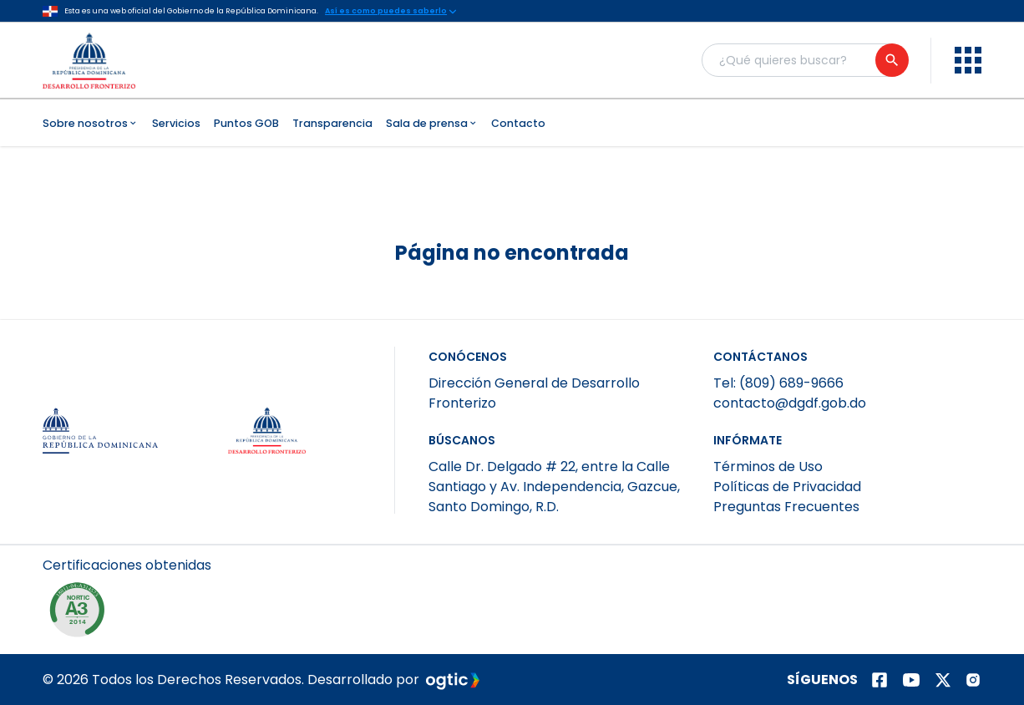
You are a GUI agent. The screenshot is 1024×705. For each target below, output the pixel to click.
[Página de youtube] (911, 680)
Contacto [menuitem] (518, 123)
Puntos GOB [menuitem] (246, 123)
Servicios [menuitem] (176, 123)
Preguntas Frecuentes (786, 506)
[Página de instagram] (973, 680)
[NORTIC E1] (81, 614)
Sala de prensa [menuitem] (432, 123)
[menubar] (512, 122)
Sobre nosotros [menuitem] (91, 123)
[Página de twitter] (943, 680)
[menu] (968, 60)
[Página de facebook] (879, 680)
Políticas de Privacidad (787, 486)
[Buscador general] (804, 60)
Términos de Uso (768, 466)
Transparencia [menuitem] (332, 123)
